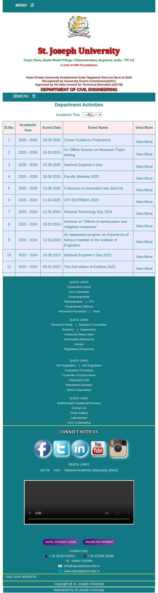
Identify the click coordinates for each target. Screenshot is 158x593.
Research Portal (61, 324)
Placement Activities (79, 385)
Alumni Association (79, 389)
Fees (96, 311)
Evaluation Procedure (79, 370)
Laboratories (79, 417)
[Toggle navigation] (24, 6)
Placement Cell (79, 380)
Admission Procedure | (75, 311)
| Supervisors (85, 329)
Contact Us (79, 408)
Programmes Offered (79, 306)
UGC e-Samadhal (79, 422)
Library (79, 344)
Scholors (68, 329)
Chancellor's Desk (79, 287)
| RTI (89, 301)
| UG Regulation (89, 365)
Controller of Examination (79, 375)
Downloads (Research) (79, 339)
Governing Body (79, 296)
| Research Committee (90, 324)
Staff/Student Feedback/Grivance (79, 403)
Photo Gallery (79, 413)
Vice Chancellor (79, 292)
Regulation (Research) (79, 349)
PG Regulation (66, 365)
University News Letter (79, 334)
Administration (73, 301)
